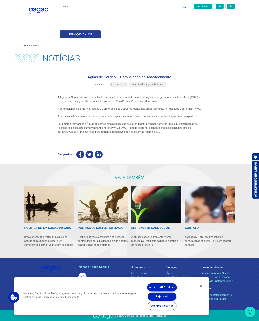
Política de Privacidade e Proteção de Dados (129, 315)
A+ (220, 6)
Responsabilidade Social (215, 257)
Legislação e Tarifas (177, 265)
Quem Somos (139, 257)
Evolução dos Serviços (179, 269)
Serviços (172, 251)
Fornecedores (163, 16)
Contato (206, 273)
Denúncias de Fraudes (213, 282)
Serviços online (214, 16)
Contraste (203, 6)
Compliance (138, 261)
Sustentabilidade (212, 251)
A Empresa (138, 251)
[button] (14, 297)
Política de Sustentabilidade (217, 265)
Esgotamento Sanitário (179, 261)
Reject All (162, 296)
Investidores (138, 265)
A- (231, 6)
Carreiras (143, 16)
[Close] (201, 286)
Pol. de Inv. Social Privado (215, 261)
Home (27, 28)
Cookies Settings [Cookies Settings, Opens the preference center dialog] (162, 305)
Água (169, 257)
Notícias (37, 28)
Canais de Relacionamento (216, 278)
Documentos (173, 272)
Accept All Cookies (162, 287)
